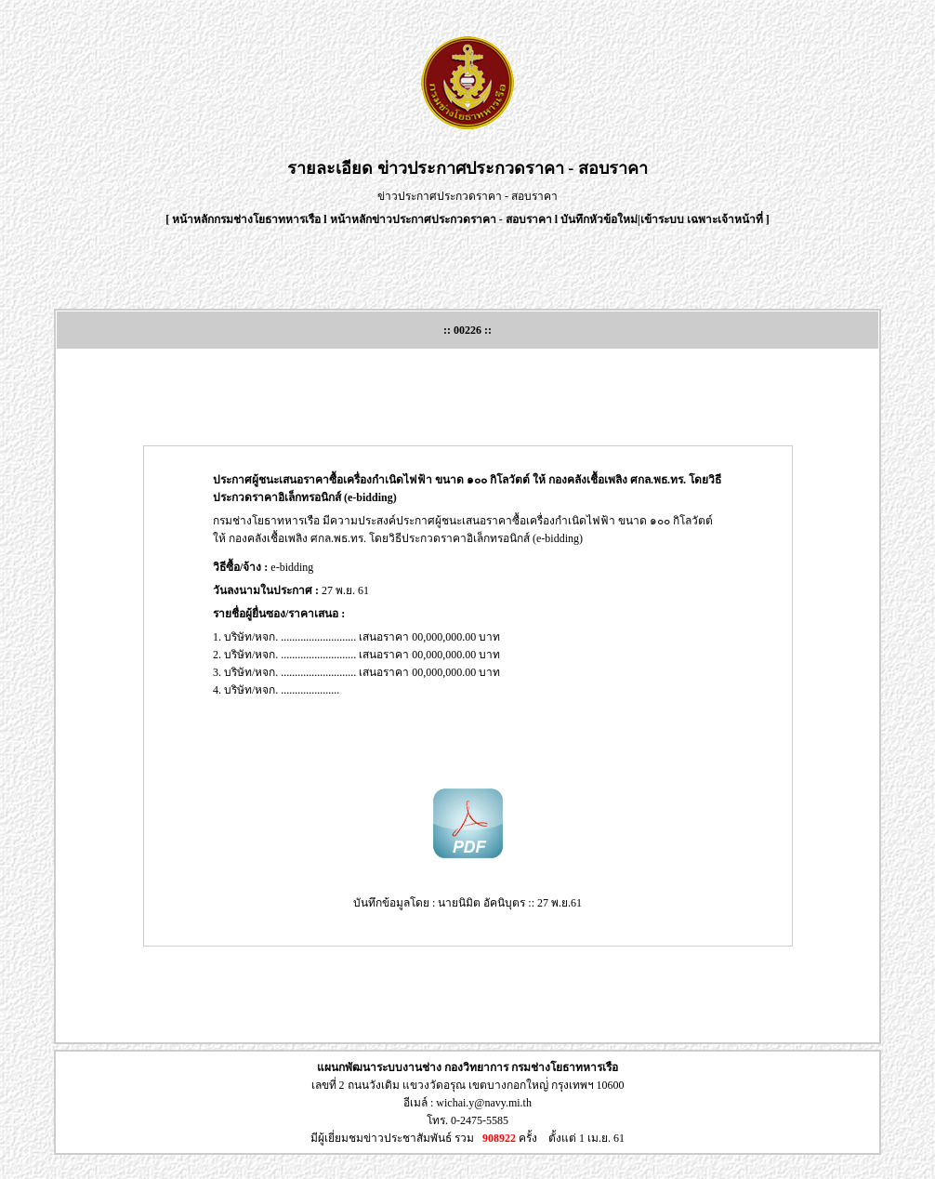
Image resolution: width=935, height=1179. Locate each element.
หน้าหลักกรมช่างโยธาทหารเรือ (246, 219)
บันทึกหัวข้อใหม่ (599, 219)
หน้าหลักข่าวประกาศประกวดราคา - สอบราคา (441, 219)
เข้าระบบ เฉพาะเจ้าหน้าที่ (703, 219)
